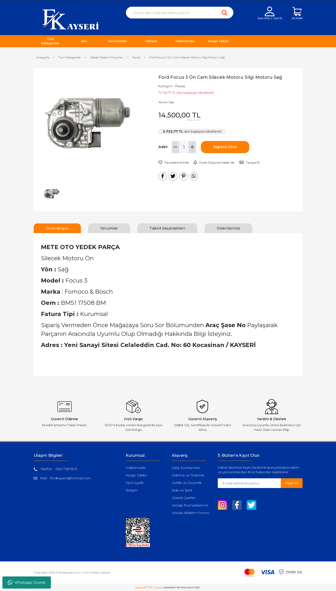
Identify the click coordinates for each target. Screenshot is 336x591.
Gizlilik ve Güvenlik (187, 483)
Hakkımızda (135, 467)
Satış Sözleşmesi (186, 467)
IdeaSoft (141, 587)
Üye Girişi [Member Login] (264, 18)
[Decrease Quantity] (175, 147)
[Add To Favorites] (173, 162)
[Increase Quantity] (192, 147)
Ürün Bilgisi (57, 228)
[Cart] (297, 13)
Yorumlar (109, 228)
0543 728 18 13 (66, 469)
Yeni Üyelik (135, 483)
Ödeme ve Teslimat (188, 475)
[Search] (180, 13)
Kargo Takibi (136, 475)
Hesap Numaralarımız (190, 505)
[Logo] (71, 19)
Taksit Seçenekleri (167, 228)
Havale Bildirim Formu (190, 513)
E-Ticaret (156, 587)
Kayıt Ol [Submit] (291, 483)
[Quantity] (184, 147)
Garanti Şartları (183, 498)
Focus (180, 86)
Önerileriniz (228, 228)
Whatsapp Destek (27, 582)
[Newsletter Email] (249, 483)
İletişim (132, 490)
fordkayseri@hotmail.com (70, 478)
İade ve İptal (182, 490)
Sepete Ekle (225, 147)
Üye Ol (277, 18)
